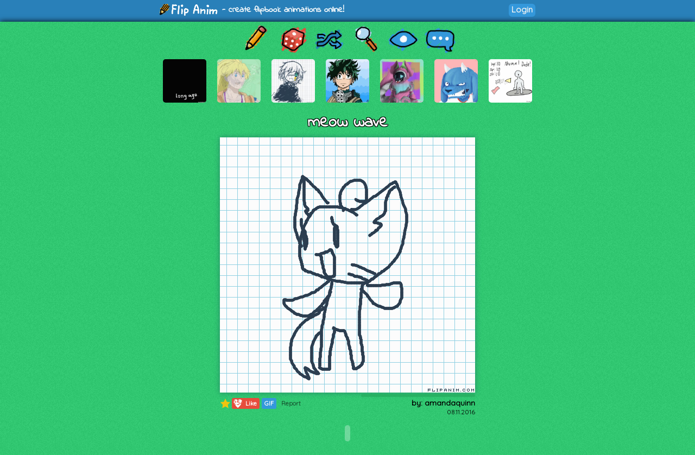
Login (522, 9)
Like (244, 403)
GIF (269, 403)
